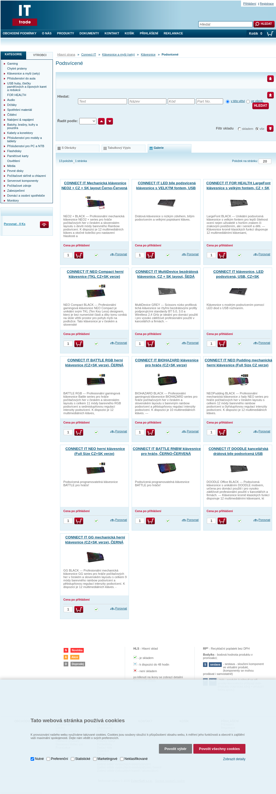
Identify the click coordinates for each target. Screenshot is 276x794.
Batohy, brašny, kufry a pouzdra (22, 126)
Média (11, 165)
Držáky (12, 104)
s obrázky (69, 147)
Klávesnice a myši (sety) (118, 54)
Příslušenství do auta (21, 78)
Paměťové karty (18, 156)
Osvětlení (13, 161)
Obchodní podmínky (19, 33)
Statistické (82, 750)
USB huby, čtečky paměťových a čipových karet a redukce (27, 87)
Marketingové (107, 750)
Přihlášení (149, 33)
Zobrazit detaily (234, 750)
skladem (247, 128)
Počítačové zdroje (19, 185)
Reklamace (173, 33)
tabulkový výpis (119, 147)
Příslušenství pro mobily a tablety (24, 139)
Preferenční (59, 750)
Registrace (267, 3)
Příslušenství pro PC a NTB (25, 146)
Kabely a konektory (20, 132)
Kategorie (13, 54)
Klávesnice (148, 54)
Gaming (12, 63)
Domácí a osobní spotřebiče (26, 195)
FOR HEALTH (16, 95)
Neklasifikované (136, 750)
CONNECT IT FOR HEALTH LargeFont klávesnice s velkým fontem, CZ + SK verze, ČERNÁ (238, 188)
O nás (47, 33)
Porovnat (121, 254)
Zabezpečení (16, 190)
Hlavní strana (66, 54)
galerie (159, 147)
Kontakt (112, 33)
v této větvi (238, 101)
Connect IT (88, 54)
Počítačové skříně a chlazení (26, 175)
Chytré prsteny (17, 68)
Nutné (39, 750)
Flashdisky (14, 151)
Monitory (13, 200)
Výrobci (40, 55)
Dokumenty (89, 33)
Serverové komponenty (22, 180)
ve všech (257, 101)
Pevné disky (15, 170)
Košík (129, 33)
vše (262, 128)
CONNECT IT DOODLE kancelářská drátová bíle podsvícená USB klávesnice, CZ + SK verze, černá (238, 454)
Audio (11, 99)
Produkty (65, 33)
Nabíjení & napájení (20, 119)
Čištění (12, 114)
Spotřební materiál (19, 109)
